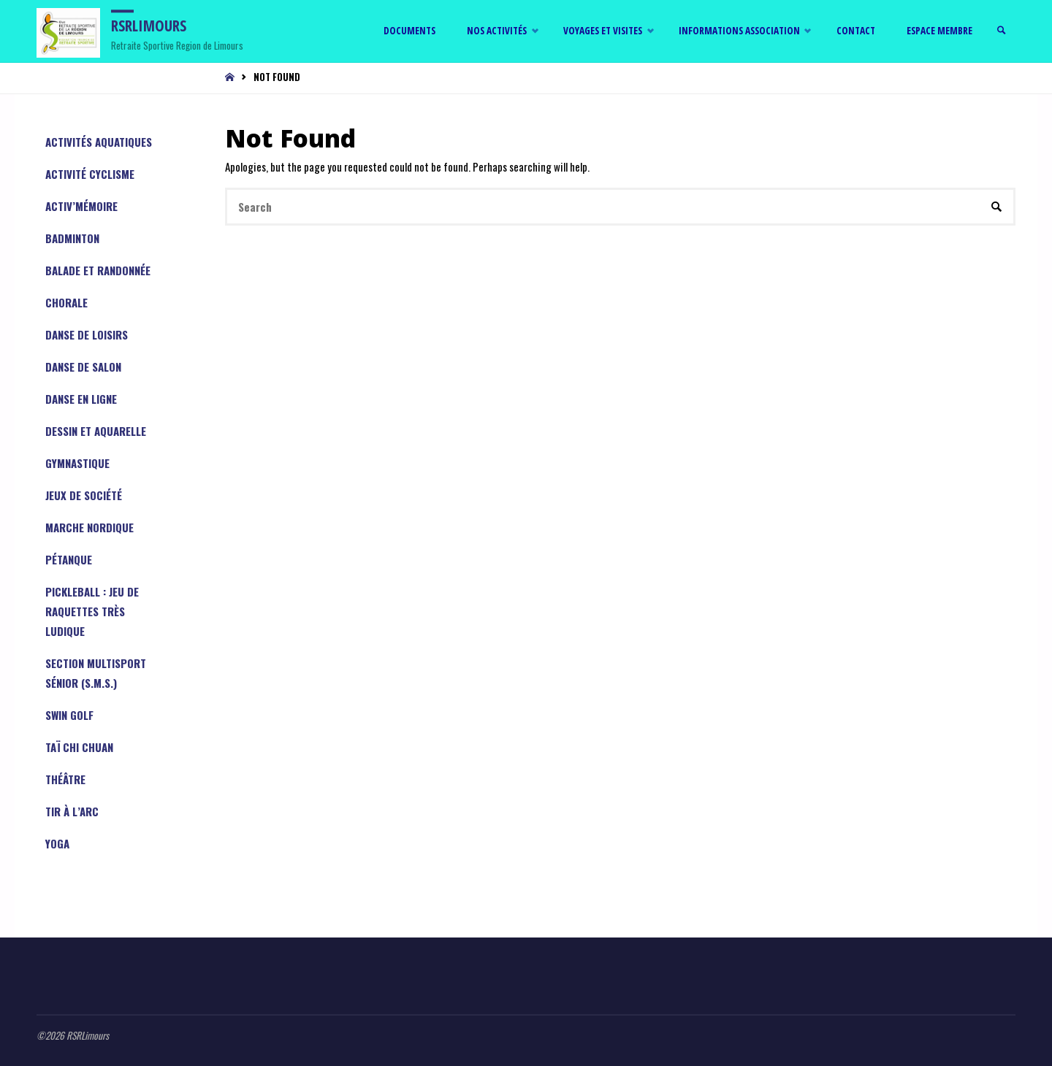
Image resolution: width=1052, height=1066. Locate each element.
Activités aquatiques (98, 142)
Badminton (72, 238)
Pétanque (68, 559)
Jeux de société (83, 495)
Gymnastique (77, 463)
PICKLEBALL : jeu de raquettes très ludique (92, 611)
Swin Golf (69, 715)
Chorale (66, 302)
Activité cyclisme (89, 174)
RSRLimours (148, 25)
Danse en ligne (81, 399)
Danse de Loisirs (86, 334)
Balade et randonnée (97, 270)
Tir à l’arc (72, 811)
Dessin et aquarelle (95, 431)
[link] (1001, 31)
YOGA (57, 843)
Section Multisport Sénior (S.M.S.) (95, 673)
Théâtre (65, 779)
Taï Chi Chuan (79, 747)
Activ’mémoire (81, 206)
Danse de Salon (83, 366)
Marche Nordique (89, 527)
